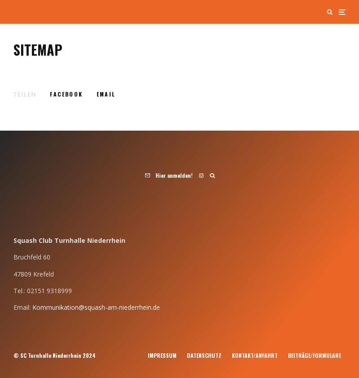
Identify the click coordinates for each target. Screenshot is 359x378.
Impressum (162, 355)
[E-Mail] (106, 94)
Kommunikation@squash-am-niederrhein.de (96, 307)
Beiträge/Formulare (314, 355)
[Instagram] (201, 175)
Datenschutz (204, 355)
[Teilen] (66, 94)
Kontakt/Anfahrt (255, 355)
